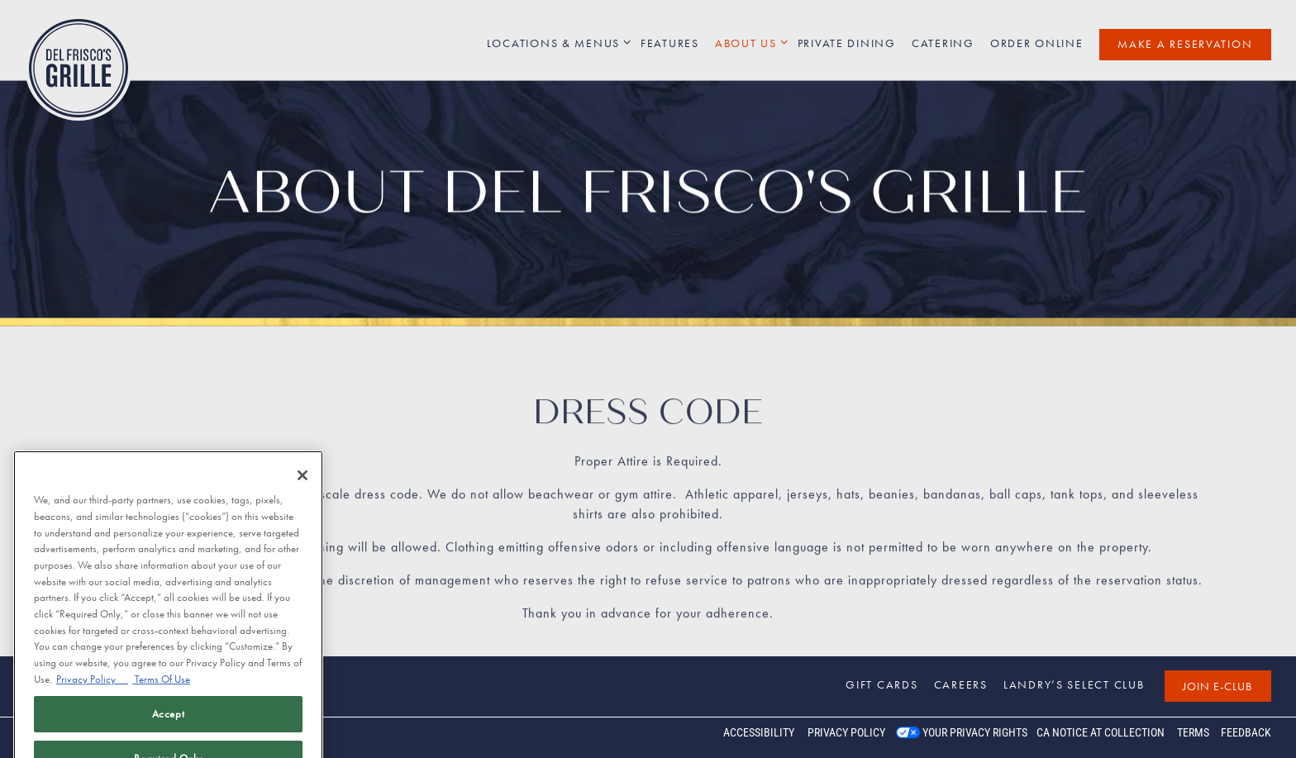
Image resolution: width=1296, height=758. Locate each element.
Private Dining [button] (847, 43)
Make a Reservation (1184, 43)
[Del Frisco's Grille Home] (78, 67)
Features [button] (670, 43)
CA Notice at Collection (1100, 732)
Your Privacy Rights (974, 732)
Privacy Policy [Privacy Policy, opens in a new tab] (92, 695)
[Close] (302, 492)
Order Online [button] (1037, 43)
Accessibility (758, 732)
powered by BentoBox (83, 737)
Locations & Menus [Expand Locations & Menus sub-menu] (556, 42)
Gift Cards (881, 684)
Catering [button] (943, 43)
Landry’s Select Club (1074, 684)
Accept (168, 729)
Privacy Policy (846, 732)
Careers (961, 684)
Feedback (1246, 732)
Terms (1193, 732)
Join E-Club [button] (1217, 686)
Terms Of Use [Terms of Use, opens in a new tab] (161, 695)
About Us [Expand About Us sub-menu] (748, 42)
